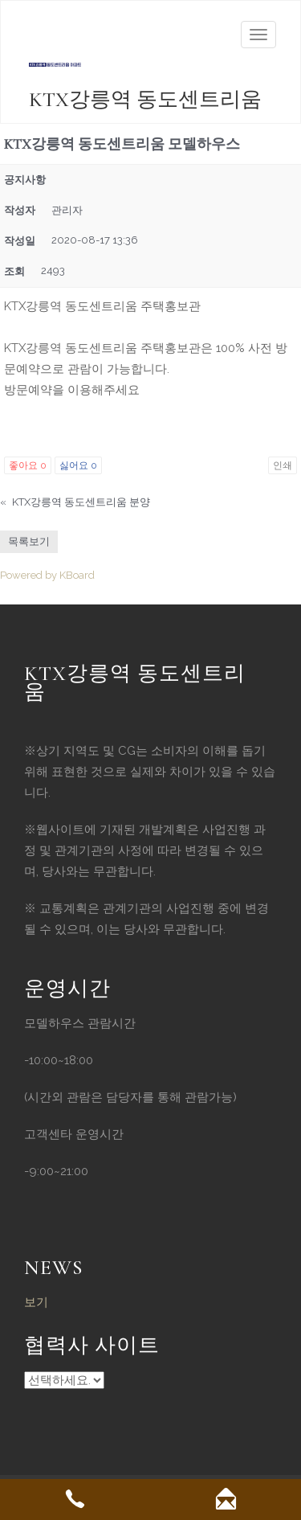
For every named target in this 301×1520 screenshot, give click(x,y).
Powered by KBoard (47, 575)
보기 (36, 1302)
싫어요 (78, 465)
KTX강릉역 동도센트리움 (145, 99)
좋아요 (28, 465)
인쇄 (282, 465)
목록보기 (29, 541)
